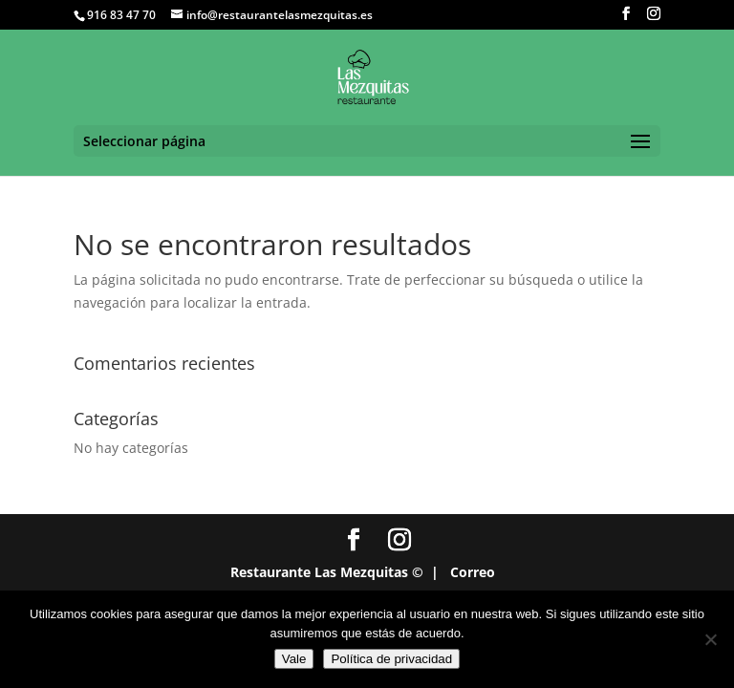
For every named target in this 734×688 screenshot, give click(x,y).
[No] (710, 639)
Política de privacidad (391, 659)
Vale (294, 659)
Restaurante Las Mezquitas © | (334, 572)
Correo (473, 572)
